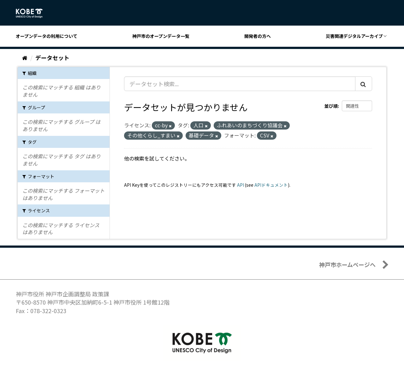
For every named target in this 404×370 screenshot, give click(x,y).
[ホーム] (24, 57)
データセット (52, 57)
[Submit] (363, 83)
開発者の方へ (257, 36)
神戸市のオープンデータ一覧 (160, 36)
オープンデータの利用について (46, 36)
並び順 (331, 106)
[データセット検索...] (239, 83)
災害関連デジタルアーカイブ (354, 36)
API (240, 185)
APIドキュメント (271, 185)
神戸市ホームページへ (347, 264)
